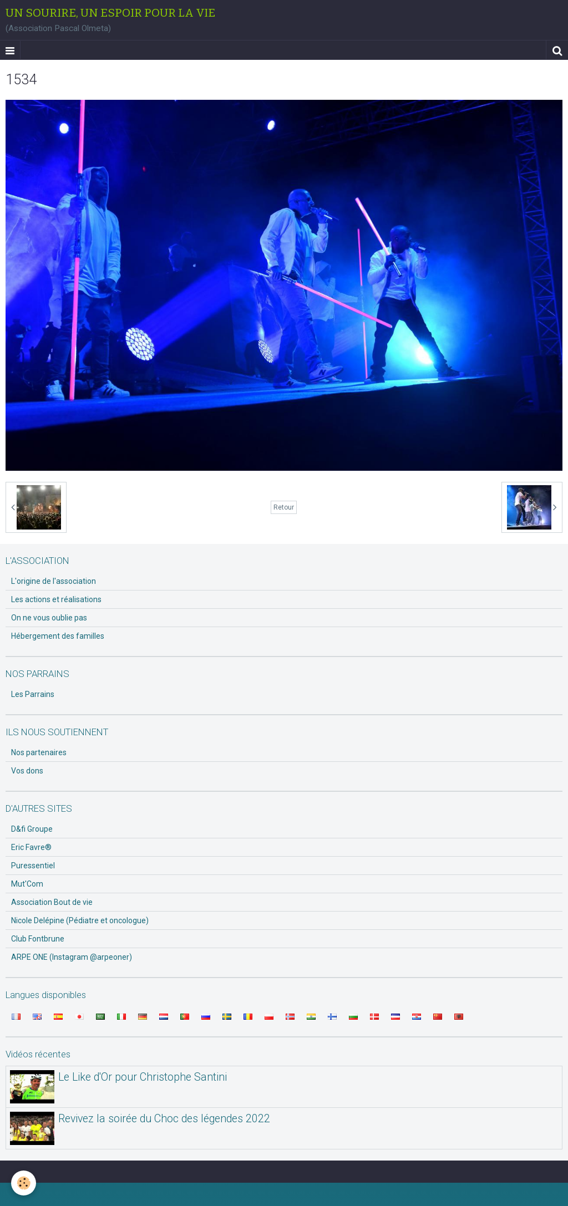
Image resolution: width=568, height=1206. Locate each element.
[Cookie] (23, 1183)
